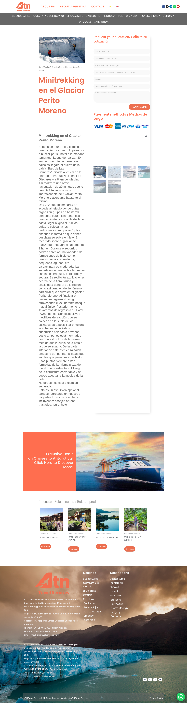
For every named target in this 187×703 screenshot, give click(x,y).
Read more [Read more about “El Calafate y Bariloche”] (101, 546)
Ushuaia (168, 16)
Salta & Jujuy (151, 16)
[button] (146, 136)
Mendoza (109, 16)
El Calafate (75, 16)
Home (41, 67)
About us (48, 6)
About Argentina (73, 6)
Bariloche (93, 16)
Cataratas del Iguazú (48, 16)
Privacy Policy (156, 698)
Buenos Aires (21, 16)
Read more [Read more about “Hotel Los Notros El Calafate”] (73, 549)
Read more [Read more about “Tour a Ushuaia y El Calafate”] (130, 549)
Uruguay (85, 21)
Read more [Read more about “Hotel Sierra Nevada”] (45, 546)
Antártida (101, 21)
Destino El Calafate (51, 67)
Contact (97, 6)
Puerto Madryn (128, 16)
